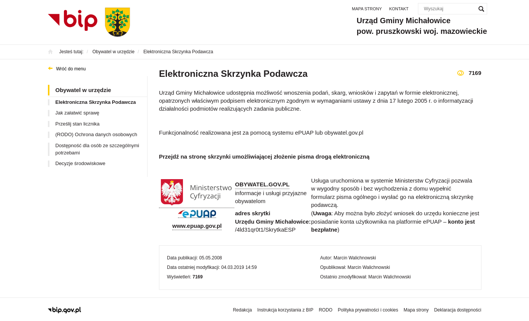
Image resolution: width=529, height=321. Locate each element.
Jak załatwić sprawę (78, 113)
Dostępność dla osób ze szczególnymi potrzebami (97, 149)
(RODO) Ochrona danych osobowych (96, 134)
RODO (325, 310)
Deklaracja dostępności (457, 310)
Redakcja (242, 310)
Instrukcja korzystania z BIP (285, 310)
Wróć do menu (71, 69)
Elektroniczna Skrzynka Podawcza (96, 102)
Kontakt (398, 8)
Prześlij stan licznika (78, 124)
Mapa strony (367, 8)
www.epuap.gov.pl (197, 225)
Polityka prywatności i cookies (368, 310)
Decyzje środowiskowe (81, 163)
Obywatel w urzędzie (83, 90)
